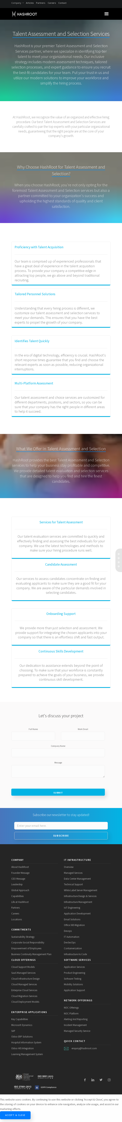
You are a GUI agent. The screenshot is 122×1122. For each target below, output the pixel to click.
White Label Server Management (80, 890)
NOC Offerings (71, 1007)
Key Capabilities (19, 1019)
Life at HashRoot (20, 901)
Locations (16, 919)
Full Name (33, 729)
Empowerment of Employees (26, 948)
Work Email (83, 729)
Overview (68, 866)
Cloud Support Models (23, 966)
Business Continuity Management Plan (31, 954)
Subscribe (61, 835)
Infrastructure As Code (75, 954)
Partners (40, 2)
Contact (62, 2)
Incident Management (75, 1025)
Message (58, 762)
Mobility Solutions (73, 984)
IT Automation (71, 936)
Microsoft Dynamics (21, 1025)
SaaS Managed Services (23, 972)
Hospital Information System (26, 1042)
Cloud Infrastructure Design (25, 978)
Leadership (17, 884)
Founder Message (20, 872)
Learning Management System (27, 1054)
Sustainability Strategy (22, 936)
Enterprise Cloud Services (24, 990)
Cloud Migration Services (24, 996)
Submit (58, 792)
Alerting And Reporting (76, 1019)
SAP (13, 1030)
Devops (68, 930)
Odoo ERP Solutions (22, 1036)
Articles (30, 2)
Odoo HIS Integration (22, 1048)
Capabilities (17, 896)
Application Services (74, 966)
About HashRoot (20, 866)
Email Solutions (72, 919)
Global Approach (20, 890)
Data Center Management (77, 878)
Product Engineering (74, 972)
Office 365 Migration (74, 925)
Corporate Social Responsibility (27, 942)
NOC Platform (71, 1013)
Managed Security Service (77, 1030)
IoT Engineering (72, 907)
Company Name (58, 746)
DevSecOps (69, 942)
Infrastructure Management (78, 901)
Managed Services (73, 872)
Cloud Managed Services (24, 984)
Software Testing (72, 978)
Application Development (77, 913)
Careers (52, 2)
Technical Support (73, 884)
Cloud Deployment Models (25, 1001)
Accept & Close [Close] (15, 1115)
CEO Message (18, 878)
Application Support (74, 990)
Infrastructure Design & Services (80, 896)
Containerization (73, 948)
